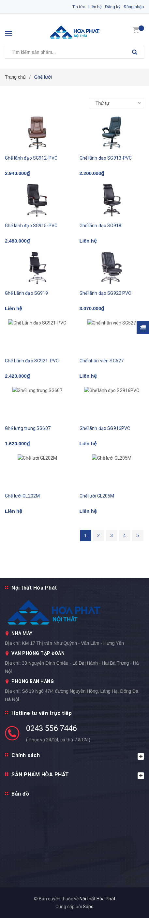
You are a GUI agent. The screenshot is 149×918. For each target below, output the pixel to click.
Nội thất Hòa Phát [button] (34, 588)
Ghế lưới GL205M (97, 496)
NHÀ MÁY (22, 633)
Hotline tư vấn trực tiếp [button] (41, 713)
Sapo (88, 906)
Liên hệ (95, 6)
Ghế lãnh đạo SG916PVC (105, 428)
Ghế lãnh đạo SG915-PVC (31, 225)
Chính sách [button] (77, 756)
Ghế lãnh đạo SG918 (101, 225)
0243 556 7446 (51, 728)
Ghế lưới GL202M (22, 496)
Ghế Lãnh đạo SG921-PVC (32, 360)
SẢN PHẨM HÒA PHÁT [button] (77, 775)
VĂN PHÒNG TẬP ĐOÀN (38, 653)
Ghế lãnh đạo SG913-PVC (106, 158)
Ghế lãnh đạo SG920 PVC (105, 293)
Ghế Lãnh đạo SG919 (26, 293)
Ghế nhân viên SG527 (102, 360)
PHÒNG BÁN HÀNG (32, 681)
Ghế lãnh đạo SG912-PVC (31, 158)
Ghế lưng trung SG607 (28, 428)
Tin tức (78, 6)
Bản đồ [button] (20, 794)
